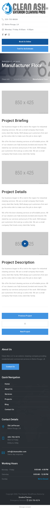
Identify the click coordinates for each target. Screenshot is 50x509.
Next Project (25, 332)
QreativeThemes (25, 497)
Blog (7, 404)
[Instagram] (9, 34)
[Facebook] (3, 34)
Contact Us (10, 367)
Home (7, 384)
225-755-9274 (33, 500)
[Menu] (47, 8)
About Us (8, 389)
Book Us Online (25, 42)
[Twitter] (5, 34)
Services (8, 394)
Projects (8, 399)
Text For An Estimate (25, 49)
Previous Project (25, 316)
